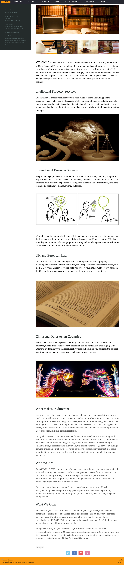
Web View (119, 562)
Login (121, 560)
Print (4, 560)
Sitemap (10, 560)
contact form (15, 32)
